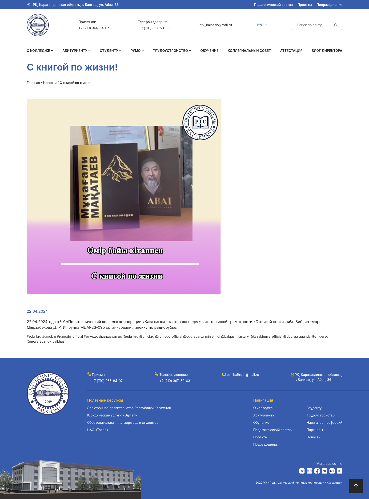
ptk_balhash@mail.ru (216, 25)
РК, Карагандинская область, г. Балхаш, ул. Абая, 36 (76, 5)
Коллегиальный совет (249, 51)
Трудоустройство (170, 51)
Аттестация (291, 51)
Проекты (304, 5)
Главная (33, 83)
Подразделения (329, 5)
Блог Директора (327, 51)
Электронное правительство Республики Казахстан (129, 408)
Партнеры (315, 430)
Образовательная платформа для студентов (122, 422)
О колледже (38, 51)
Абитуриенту (74, 51)
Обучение (209, 51)
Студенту (109, 51)
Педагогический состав (273, 5)
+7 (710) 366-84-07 (93, 28)
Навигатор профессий (324, 422)
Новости (49, 83)
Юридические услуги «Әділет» (112, 415)
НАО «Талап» (97, 430)
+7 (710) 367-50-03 (154, 28)
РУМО (135, 51)
